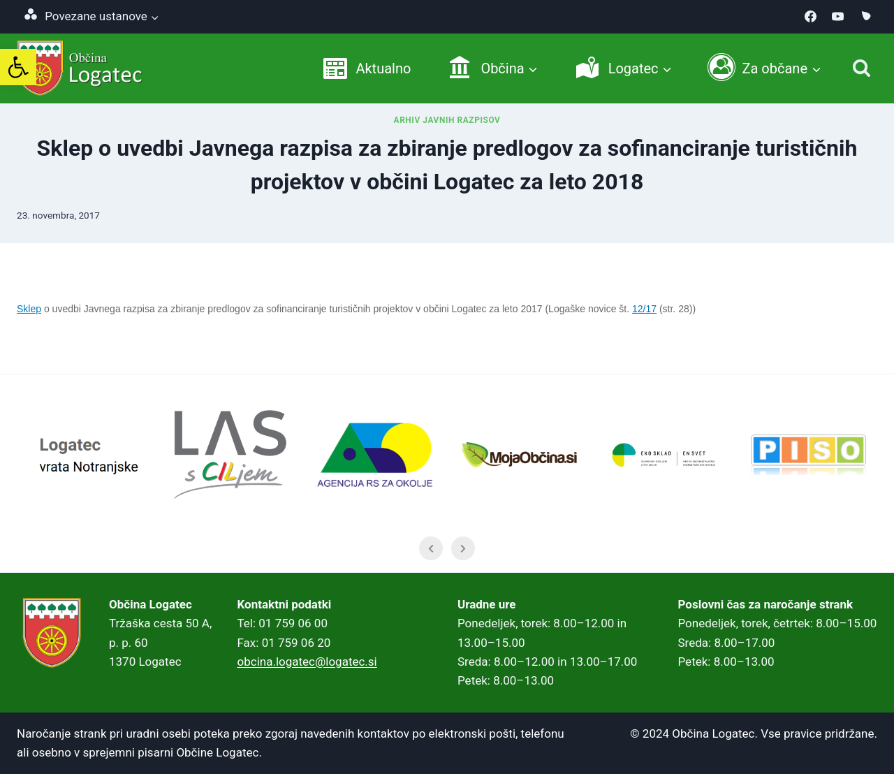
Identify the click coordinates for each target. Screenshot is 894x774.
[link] (18, 67)
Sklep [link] (29, 308)
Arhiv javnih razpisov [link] (447, 120)
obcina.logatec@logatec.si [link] (307, 662)
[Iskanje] (861, 68)
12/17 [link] (644, 308)
